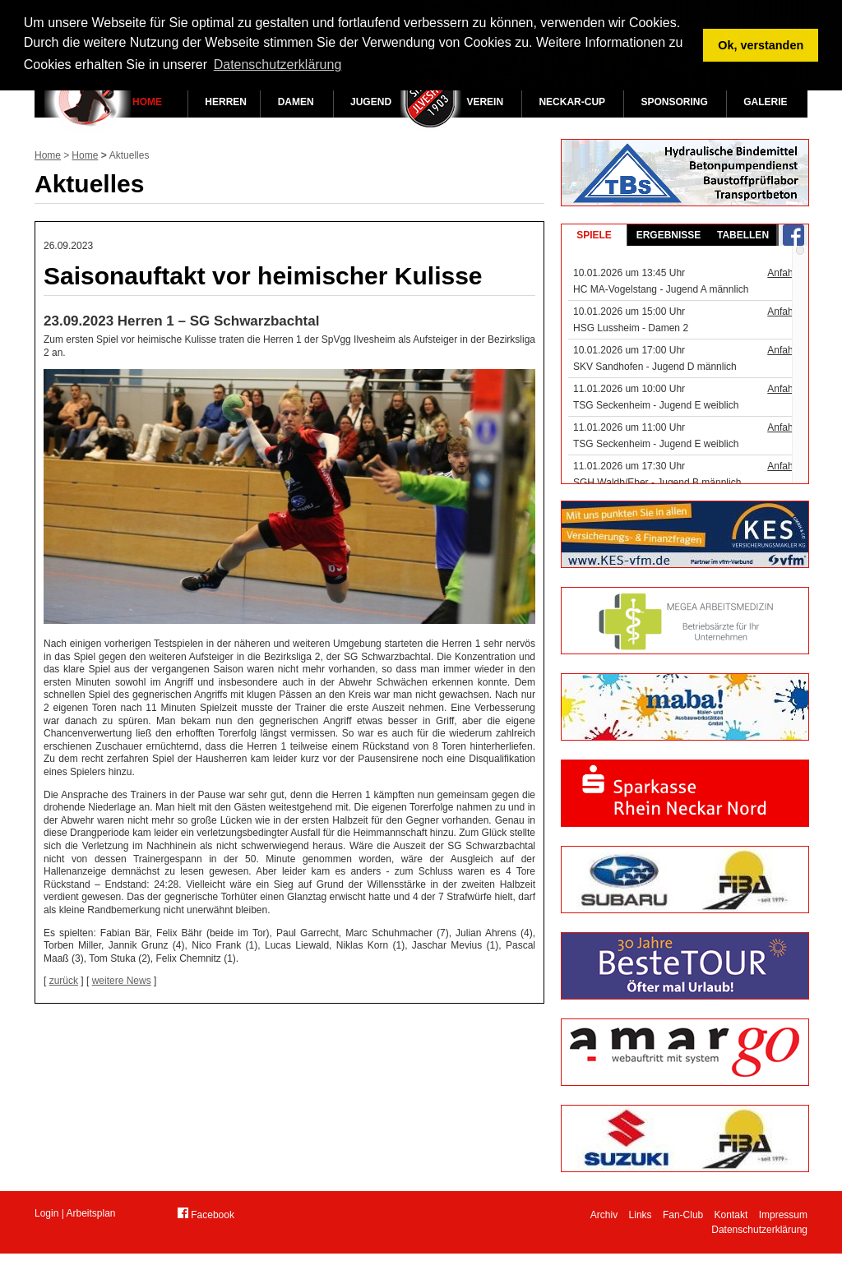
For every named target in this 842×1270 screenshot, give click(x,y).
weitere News (121, 980)
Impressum (783, 1215)
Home (147, 102)
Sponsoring (674, 102)
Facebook (206, 1214)
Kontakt (731, 1215)
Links (640, 1215)
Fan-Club (683, 1215)
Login (46, 1213)
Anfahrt (783, 273)
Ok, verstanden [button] (760, 45)
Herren (226, 102)
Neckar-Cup (572, 102)
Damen (296, 102)
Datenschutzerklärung (759, 1229)
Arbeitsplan (91, 1213)
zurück (63, 980)
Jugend (370, 102)
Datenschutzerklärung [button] (278, 65)
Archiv (604, 1215)
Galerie (765, 102)
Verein (484, 102)
